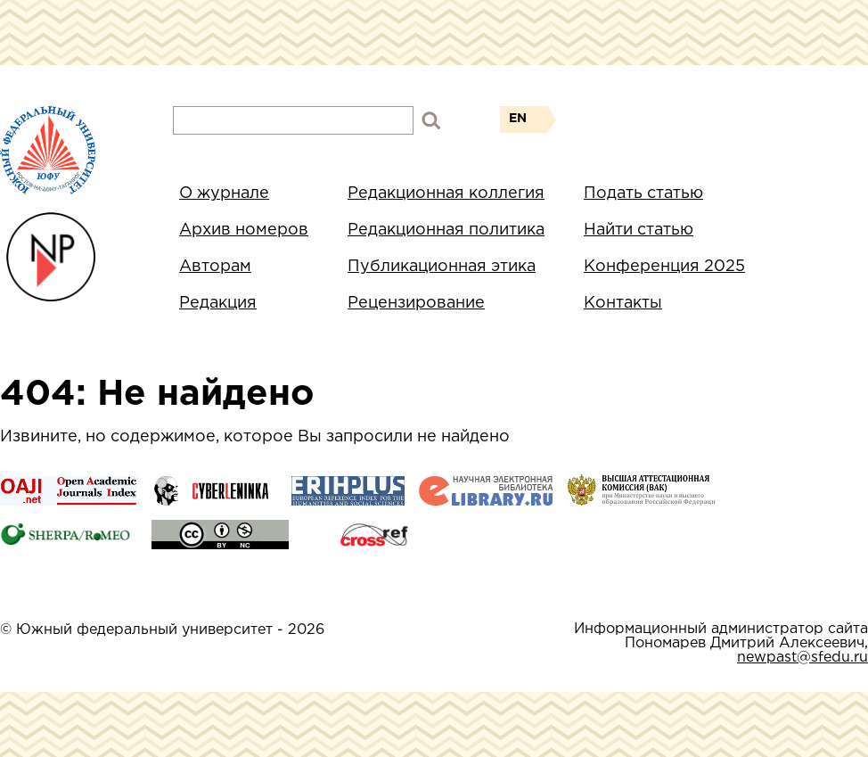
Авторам (215, 266)
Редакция (218, 303)
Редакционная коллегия (446, 193)
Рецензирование (416, 303)
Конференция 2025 (664, 266)
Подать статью (643, 193)
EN (518, 118)
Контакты (623, 303)
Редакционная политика (446, 230)
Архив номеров (243, 230)
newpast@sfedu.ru (802, 657)
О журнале (224, 193)
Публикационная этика (442, 266)
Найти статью (638, 230)
